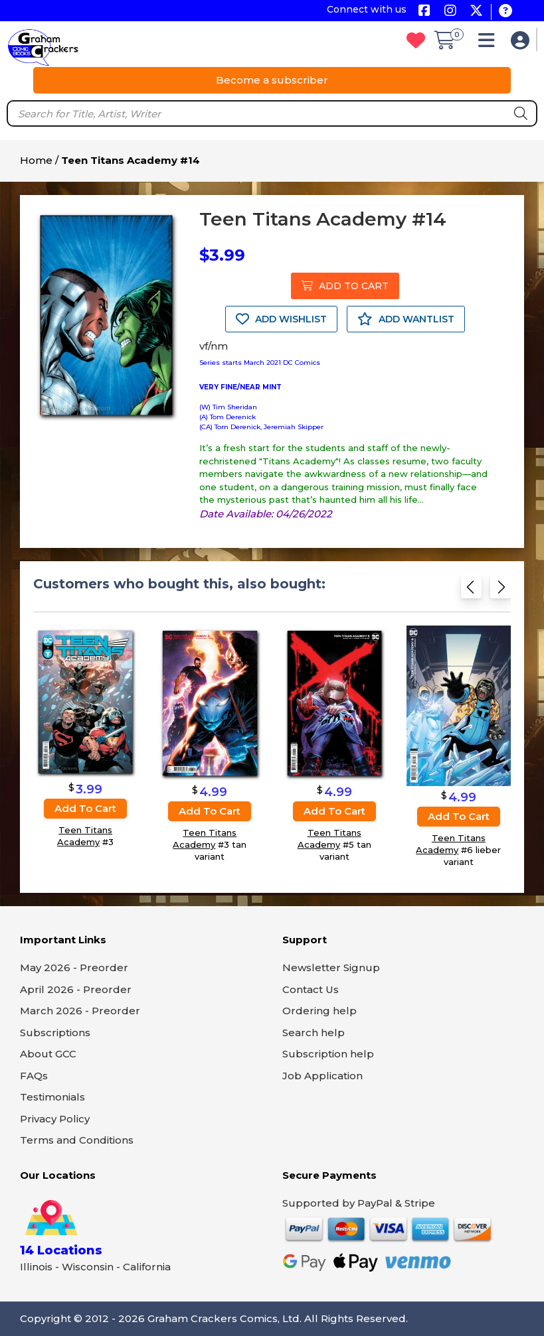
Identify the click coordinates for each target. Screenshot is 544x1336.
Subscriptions (55, 1032)
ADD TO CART (345, 286)
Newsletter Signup (331, 967)
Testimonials (52, 1097)
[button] (489, 43)
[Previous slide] (471, 590)
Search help (313, 1032)
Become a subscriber (272, 80)
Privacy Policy (55, 1118)
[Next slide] (500, 590)
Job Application (322, 1075)
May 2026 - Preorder (74, 967)
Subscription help (328, 1053)
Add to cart (85, 809)
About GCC (48, 1053)
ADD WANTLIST (405, 319)
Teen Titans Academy (84, 836)
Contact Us (310, 989)
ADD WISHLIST (281, 319)
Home (36, 160)
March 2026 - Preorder (80, 1010)
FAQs (34, 1075)
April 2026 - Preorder (76, 989)
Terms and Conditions (77, 1140)
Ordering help (319, 1010)
